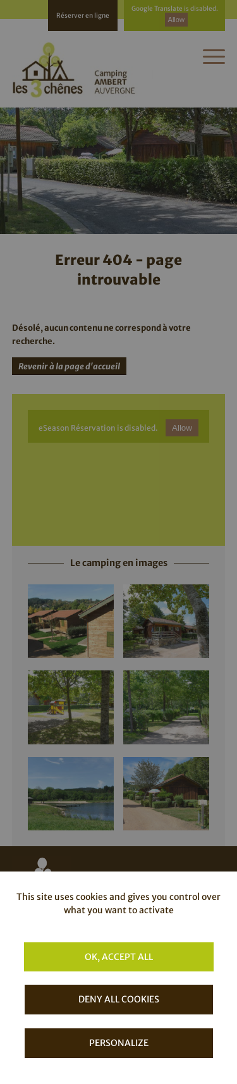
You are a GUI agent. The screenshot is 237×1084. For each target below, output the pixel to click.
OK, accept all (119, 957)
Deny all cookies (118, 999)
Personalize (119, 1043)
